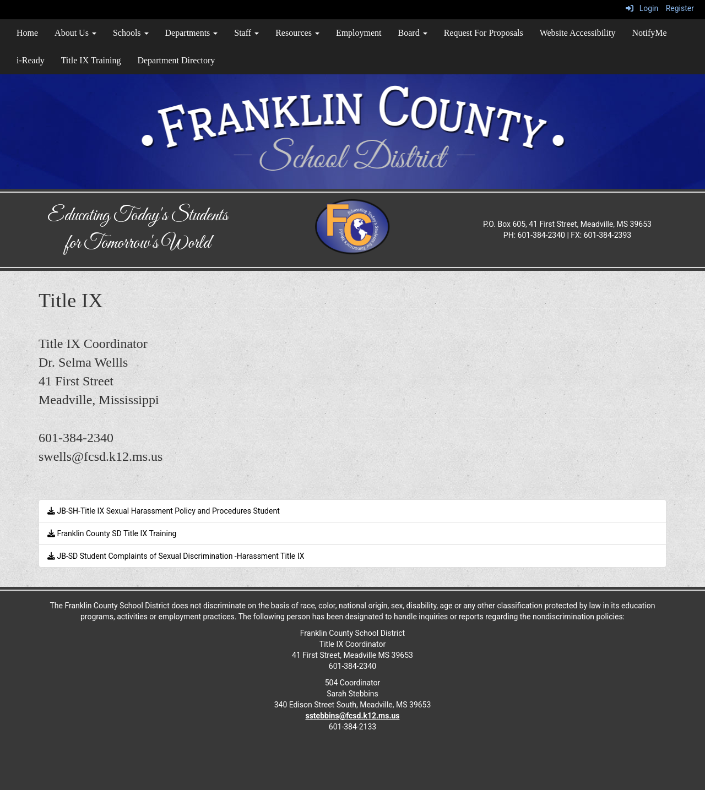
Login (642, 8)
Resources (297, 32)
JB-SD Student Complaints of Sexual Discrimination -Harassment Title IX (175, 556)
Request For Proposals (483, 32)
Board (412, 32)
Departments (191, 32)
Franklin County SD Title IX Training (111, 533)
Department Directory (176, 60)
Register (680, 8)
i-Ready (31, 60)
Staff (246, 32)
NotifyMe (649, 32)
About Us (75, 32)
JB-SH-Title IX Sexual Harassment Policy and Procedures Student (163, 510)
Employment (359, 32)
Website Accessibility (578, 32)
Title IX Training (91, 60)
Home (27, 32)
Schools (131, 32)
